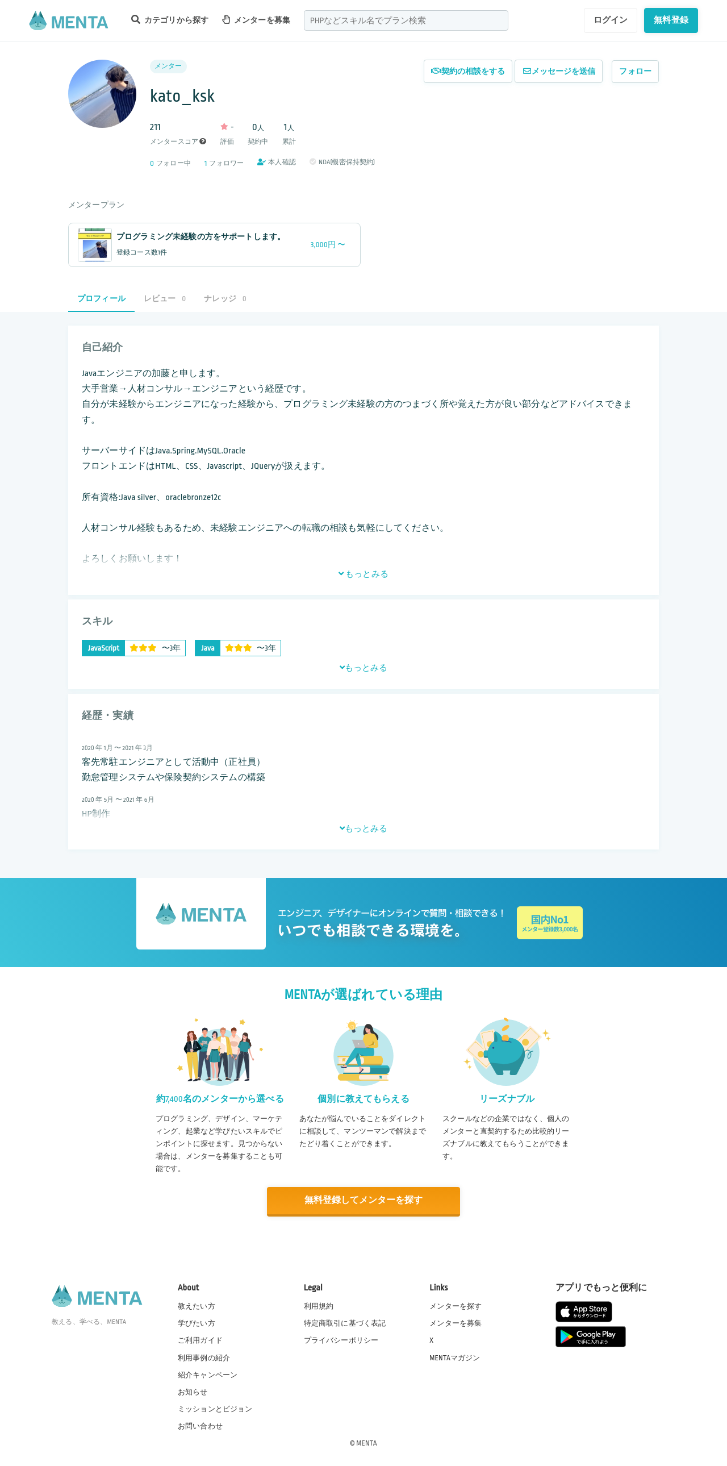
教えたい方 (196, 1306)
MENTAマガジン (454, 1357)
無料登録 (671, 19)
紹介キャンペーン (207, 1374)
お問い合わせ (200, 1426)
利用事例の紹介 (204, 1357)
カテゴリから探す (169, 19)
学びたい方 (196, 1323)
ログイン (611, 19)
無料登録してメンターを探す (363, 1200)
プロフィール (101, 298)
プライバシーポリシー (341, 1340)
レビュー (165, 298)
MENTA (366, 1443)
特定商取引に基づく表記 (345, 1323)
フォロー (635, 71)
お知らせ (193, 1392)
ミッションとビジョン (215, 1409)
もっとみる (363, 573)
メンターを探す (455, 1306)
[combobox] (406, 20)
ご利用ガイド (200, 1340)
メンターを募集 (256, 19)
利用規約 (319, 1306)
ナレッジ (225, 298)
